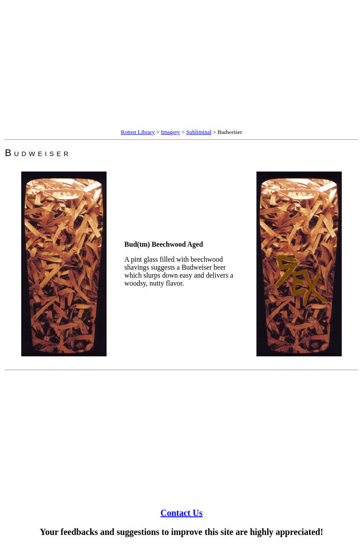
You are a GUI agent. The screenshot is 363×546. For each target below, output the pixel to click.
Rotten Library (138, 132)
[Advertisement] (181, 65)
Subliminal (198, 132)
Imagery (170, 132)
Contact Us (181, 513)
